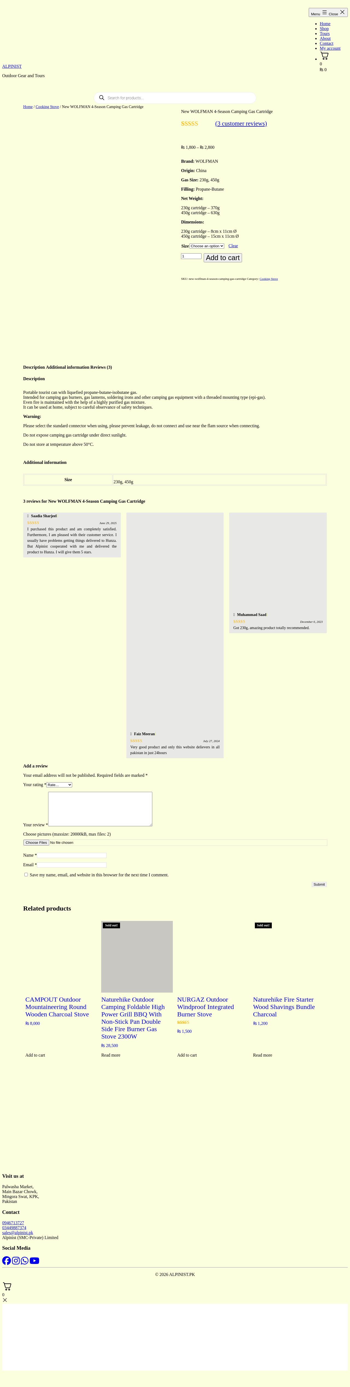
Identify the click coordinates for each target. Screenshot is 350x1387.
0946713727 (13, 1224)
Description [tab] (34, 361)
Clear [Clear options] (233, 245)
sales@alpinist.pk (17, 1233)
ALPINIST (12, 66)
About (325, 38)
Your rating (34, 779)
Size (185, 246)
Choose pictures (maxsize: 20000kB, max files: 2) (67, 835)
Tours (324, 33)
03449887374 (14, 1228)
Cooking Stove (47, 106)
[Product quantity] (191, 256)
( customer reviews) (241, 123)
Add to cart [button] (35, 1056)
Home (325, 23)
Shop (324, 28)
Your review (35, 826)
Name (30, 856)
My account (330, 48)
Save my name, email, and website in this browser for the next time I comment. (99, 876)
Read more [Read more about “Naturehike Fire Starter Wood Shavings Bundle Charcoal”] (262, 1056)
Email (30, 865)
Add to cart (223, 257)
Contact (326, 43)
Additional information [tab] (67, 361)
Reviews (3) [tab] (101, 361)
